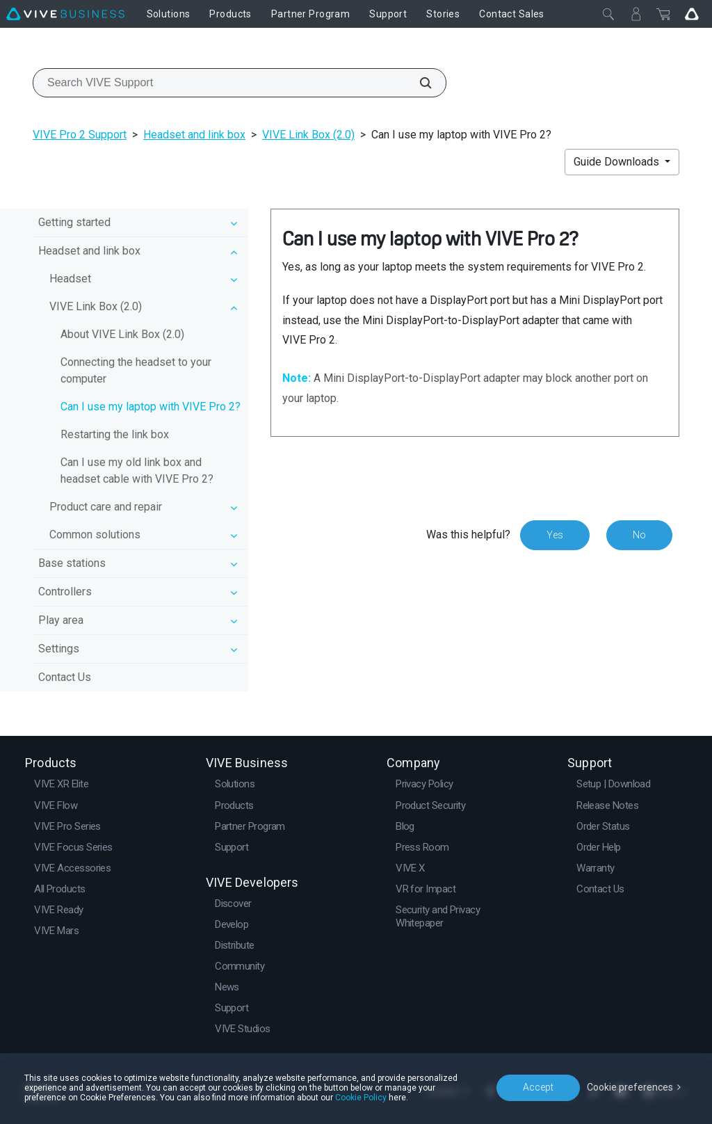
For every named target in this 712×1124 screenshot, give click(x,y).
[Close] (608, 14)
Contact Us (64, 677)
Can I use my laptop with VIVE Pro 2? (150, 406)
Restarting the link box (114, 434)
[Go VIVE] (692, 14)
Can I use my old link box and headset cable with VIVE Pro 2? (136, 470)
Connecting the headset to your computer (135, 370)
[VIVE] (65, 14)
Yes (555, 534)
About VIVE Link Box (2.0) (122, 334)
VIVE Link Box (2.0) (308, 134)
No (639, 534)
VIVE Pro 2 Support (80, 134)
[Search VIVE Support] (418, 83)
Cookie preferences (630, 1087)
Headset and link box (194, 134)
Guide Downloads (618, 161)
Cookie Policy (361, 1097)
